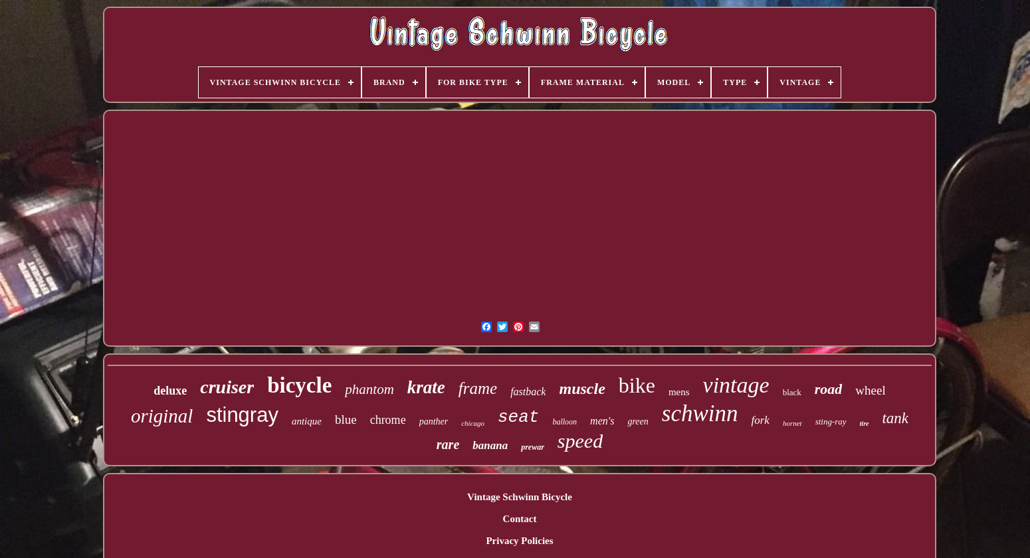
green (637, 421)
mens (679, 392)
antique (307, 421)
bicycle (299, 385)
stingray (242, 414)
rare (448, 444)
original (162, 415)
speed (580, 441)
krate (426, 387)
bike (637, 385)
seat (518, 417)
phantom (369, 389)
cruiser (227, 387)
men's (602, 420)
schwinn (700, 413)
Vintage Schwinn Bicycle (519, 497)
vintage (736, 385)
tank (895, 418)
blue (346, 419)
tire (864, 423)
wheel (870, 390)
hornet (792, 423)
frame (478, 388)
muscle (582, 388)
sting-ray (831, 421)
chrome (388, 419)
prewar (532, 447)
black (792, 392)
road (829, 389)
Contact (520, 518)
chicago (472, 423)
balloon (564, 421)
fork (761, 420)
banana (490, 445)
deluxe (170, 390)
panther (434, 421)
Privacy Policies (519, 540)
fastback (528, 391)
